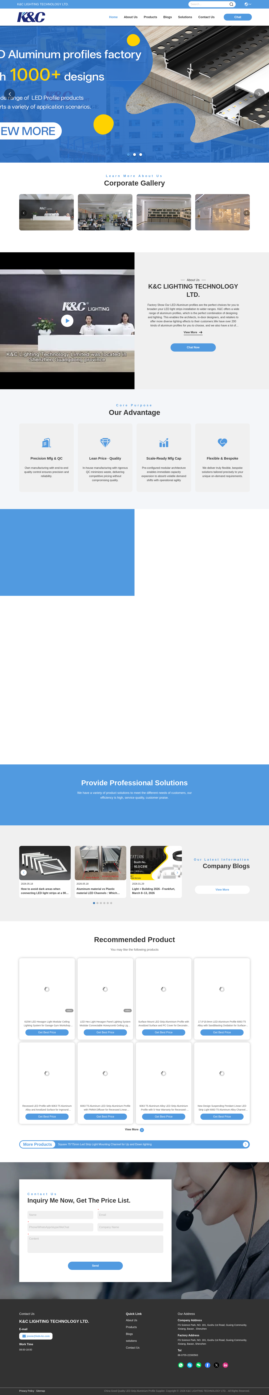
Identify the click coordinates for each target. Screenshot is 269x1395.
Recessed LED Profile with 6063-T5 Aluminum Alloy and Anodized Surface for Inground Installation (47, 1108)
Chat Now (193, 347)
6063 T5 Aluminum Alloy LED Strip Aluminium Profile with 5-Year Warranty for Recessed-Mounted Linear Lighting (163, 1108)
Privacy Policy (26, 1391)
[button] (128, 154)
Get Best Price (47, 1032)
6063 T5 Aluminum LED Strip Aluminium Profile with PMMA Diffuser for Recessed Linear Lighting (105, 1108)
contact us (206, 17)
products (150, 17)
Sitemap (40, 1391)
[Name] (231, 4)
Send (95, 1265)
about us (131, 17)
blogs (167, 17)
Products (131, 1327)
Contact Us (132, 1347)
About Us (131, 1320)
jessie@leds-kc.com (36, 1336)
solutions (185, 17)
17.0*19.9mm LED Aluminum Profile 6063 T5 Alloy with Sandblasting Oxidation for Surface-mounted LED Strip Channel (222, 1023)
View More (193, 332)
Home (113, 17)
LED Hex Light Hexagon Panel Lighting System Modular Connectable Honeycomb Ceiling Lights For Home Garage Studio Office (105, 1023)
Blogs (129, 1334)
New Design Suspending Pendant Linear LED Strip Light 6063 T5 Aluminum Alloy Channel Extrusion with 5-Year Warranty (222, 1108)
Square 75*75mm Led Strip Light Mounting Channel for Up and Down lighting (105, 1144)
